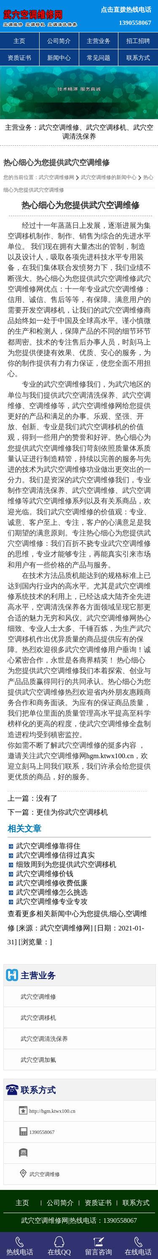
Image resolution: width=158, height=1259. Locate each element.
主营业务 (98, 40)
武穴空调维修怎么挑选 (52, 892)
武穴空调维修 (38, 996)
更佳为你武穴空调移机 (72, 812)
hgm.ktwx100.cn (110, 756)
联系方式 (138, 57)
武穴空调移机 (38, 1017)
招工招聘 (138, 40)
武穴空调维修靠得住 (48, 846)
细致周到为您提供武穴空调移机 (66, 865)
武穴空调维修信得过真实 (55, 855)
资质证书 (19, 57)
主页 (19, 40)
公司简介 (59, 40)
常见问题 (98, 57)
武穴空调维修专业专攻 (52, 902)
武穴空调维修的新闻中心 (109, 177)
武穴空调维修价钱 (44, 874)
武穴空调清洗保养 (44, 1038)
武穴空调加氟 (38, 1059)
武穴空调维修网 (56, 177)
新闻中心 (59, 57)
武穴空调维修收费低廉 (52, 883)
